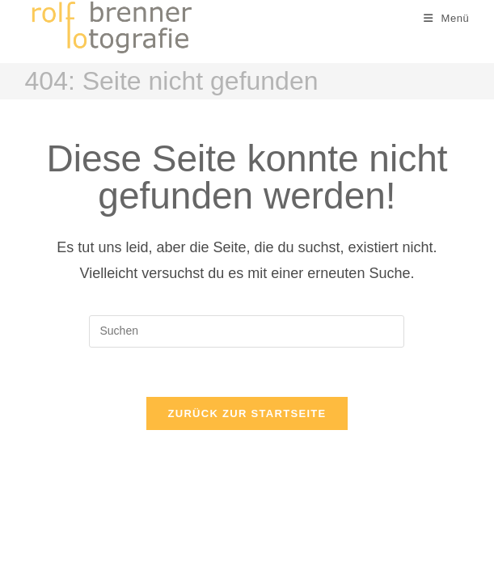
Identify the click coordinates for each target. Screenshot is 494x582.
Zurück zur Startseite (246, 413)
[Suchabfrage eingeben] (246, 331)
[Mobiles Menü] (447, 18)
